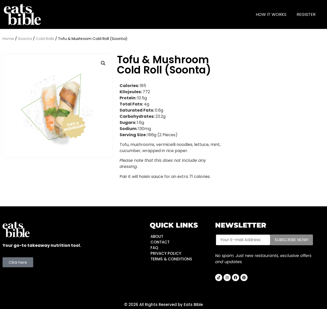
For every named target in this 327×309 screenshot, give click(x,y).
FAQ (154, 247)
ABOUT (156, 236)
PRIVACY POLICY (165, 253)
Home (8, 38)
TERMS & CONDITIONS (171, 259)
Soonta (25, 38)
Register (306, 14)
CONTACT (160, 242)
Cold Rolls (45, 38)
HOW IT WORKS (271, 14)
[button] (103, 63)
